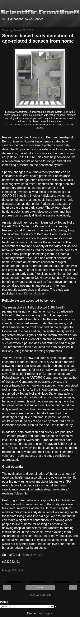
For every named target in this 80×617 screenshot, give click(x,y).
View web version (40, 594)
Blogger (47, 613)
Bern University (32, 554)
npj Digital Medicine (32, 293)
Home (40, 587)
